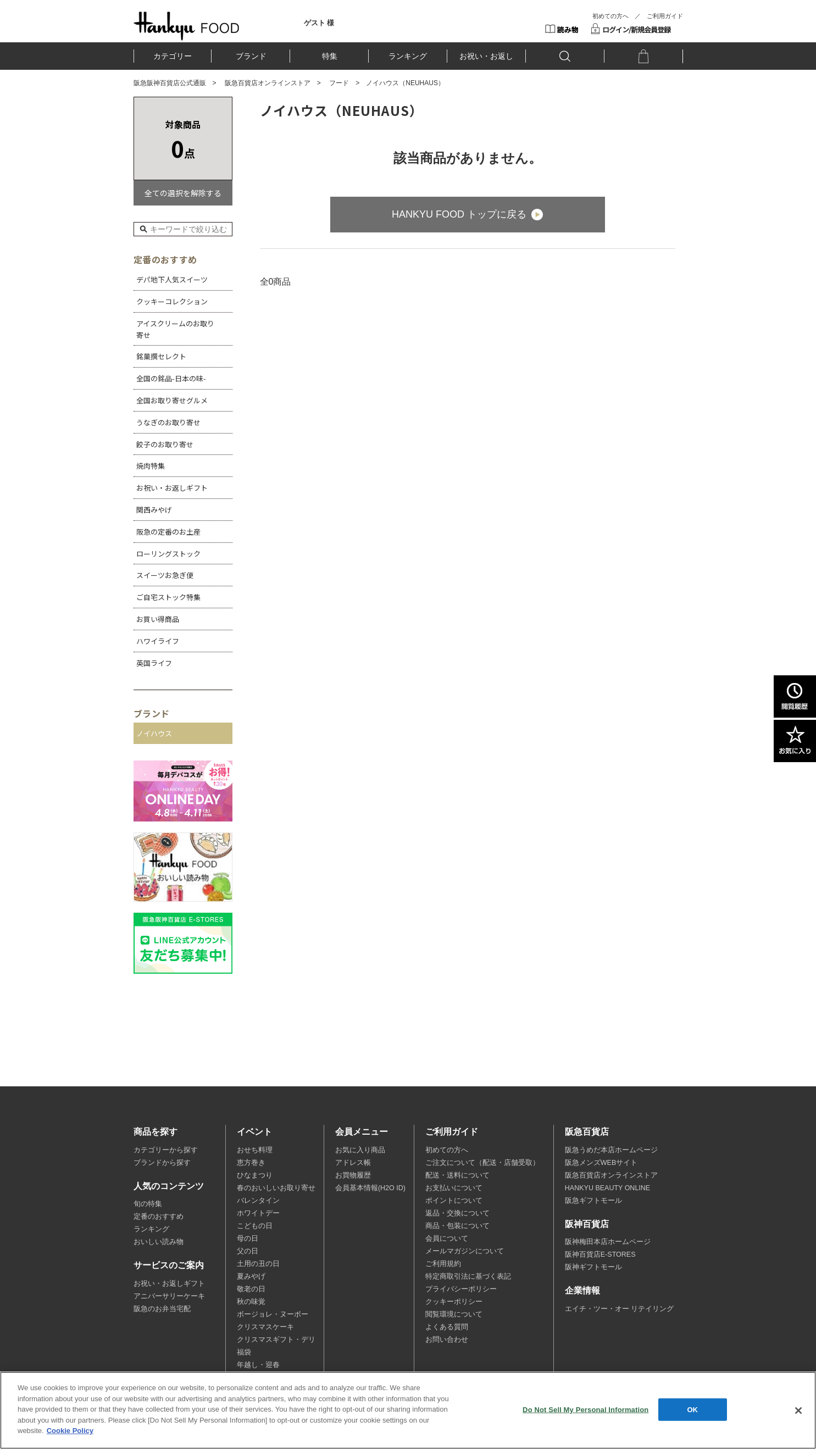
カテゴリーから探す (166, 1150)
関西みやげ (154, 509)
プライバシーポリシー (461, 1289)
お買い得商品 (157, 619)
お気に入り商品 (360, 1150)
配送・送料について (457, 1175)
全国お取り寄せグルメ (172, 400)
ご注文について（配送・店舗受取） (482, 1163)
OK (692, 1409)
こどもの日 (255, 1226)
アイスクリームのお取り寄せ (175, 329)
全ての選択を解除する (183, 192)
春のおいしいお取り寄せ (276, 1188)
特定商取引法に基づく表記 (468, 1276)
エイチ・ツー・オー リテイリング (619, 1309)
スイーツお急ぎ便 (164, 575)
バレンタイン (258, 1200)
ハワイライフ (157, 641)
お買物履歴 (353, 1175)
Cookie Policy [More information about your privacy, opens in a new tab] (70, 1430)
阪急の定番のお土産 (168, 531)
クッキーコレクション (172, 301)
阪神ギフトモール (593, 1267)
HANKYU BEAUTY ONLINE (607, 1188)
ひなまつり (255, 1175)
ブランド (251, 56)
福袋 (244, 1352)
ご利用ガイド (665, 16)
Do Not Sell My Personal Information (585, 1409)
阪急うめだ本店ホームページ (611, 1150)
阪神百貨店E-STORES (600, 1254)
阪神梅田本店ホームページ (608, 1242)
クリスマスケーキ (265, 1327)
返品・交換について (457, 1213)
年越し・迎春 (258, 1365)
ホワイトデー (258, 1213)
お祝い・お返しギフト (172, 487)
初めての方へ (610, 16)
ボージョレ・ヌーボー (272, 1314)
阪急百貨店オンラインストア (267, 83)
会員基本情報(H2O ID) (370, 1188)
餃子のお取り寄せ (164, 444)
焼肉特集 (150, 465)
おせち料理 (255, 1150)
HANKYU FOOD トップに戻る (459, 214)
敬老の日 (251, 1289)
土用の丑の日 (258, 1264)
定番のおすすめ (159, 1216)
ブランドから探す (162, 1163)
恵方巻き (251, 1163)
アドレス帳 (353, 1163)
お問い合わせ (446, 1339)
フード (339, 83)
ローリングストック (168, 553)
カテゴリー (172, 56)
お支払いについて (453, 1188)
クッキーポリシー (453, 1302)
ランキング (407, 56)
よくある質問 (446, 1327)
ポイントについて (453, 1200)
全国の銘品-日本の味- (171, 378)
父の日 (247, 1251)
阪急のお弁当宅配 (162, 1309)
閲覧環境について (453, 1314)
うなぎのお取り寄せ (168, 422)
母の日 (247, 1238)
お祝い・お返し (486, 56)
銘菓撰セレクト (161, 356)
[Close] (798, 1410)
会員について (446, 1238)
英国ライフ (154, 663)
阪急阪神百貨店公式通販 (170, 83)
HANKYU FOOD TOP (187, 26)
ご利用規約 (443, 1264)
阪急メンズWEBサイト (601, 1163)
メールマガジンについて (464, 1251)
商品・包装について (457, 1226)
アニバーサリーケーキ (169, 1296)
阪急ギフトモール (593, 1200)
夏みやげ (251, 1276)
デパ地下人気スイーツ (172, 279)
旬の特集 (148, 1204)
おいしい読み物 (159, 1242)
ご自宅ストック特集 (168, 597)
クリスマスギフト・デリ (276, 1339)
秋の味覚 (251, 1302)
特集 (329, 56)
